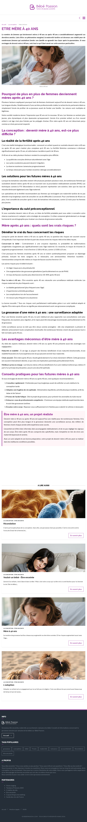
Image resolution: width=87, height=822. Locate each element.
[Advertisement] (43, 466)
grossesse (6, 749)
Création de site (11, 790)
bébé (26, 749)
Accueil (7, 735)
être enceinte (7, 753)
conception (17, 749)
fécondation (79, 749)
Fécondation (9, 523)
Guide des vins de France (15, 797)
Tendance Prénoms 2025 (15, 788)
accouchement (66, 749)
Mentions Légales (14, 809)
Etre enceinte (11, 792)
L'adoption (8, 685)
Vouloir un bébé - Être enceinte (18, 577)
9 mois (34, 749)
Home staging (11, 786)
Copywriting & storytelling (15, 795)
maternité (43, 749)
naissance (53, 749)
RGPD (24, 809)
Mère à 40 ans (10, 631)
